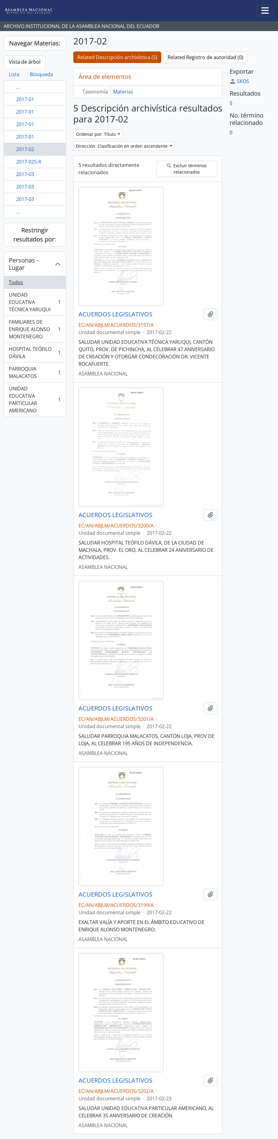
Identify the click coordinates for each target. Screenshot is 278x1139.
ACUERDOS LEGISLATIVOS (115, 314)
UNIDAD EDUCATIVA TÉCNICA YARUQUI (35, 302)
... (18, 86)
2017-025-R (28, 161)
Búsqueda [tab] (41, 74)
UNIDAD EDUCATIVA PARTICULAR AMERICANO (35, 399)
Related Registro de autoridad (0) (205, 57)
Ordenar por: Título (96, 134)
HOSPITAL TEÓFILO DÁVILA (35, 353)
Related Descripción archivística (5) (117, 57)
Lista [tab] (14, 74)
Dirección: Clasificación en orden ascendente (122, 146)
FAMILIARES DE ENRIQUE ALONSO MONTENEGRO (35, 329)
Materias (123, 91)
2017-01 (25, 99)
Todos (16, 282)
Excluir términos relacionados (187, 169)
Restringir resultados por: (34, 234)
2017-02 (25, 149)
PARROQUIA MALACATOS (35, 372)
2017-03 (25, 174)
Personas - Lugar (23, 264)
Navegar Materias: (34, 43)
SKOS (239, 81)
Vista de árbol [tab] (24, 61)
